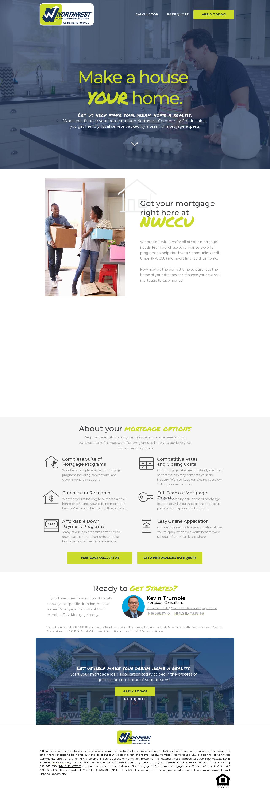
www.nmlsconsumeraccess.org (201, 770)
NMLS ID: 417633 (69, 766)
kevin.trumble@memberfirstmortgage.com (182, 608)
